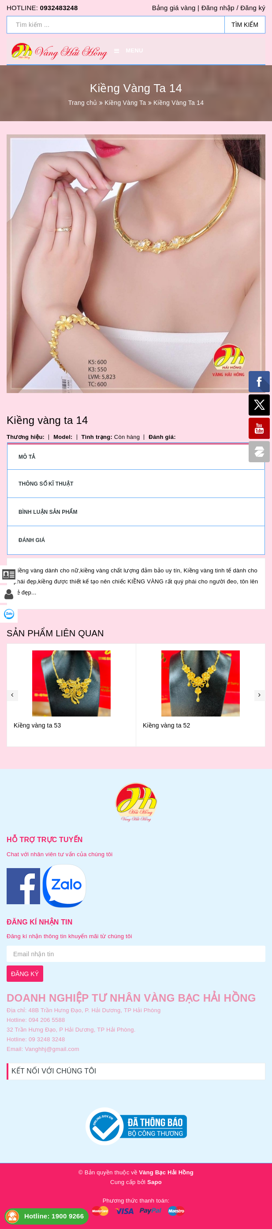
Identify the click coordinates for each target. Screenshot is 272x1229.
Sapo (154, 1182)
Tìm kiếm (244, 24)
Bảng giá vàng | (175, 7)
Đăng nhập (218, 7)
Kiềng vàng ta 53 (37, 725)
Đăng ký (252, 7)
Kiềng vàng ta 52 (166, 725)
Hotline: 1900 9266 (54, 1216)
